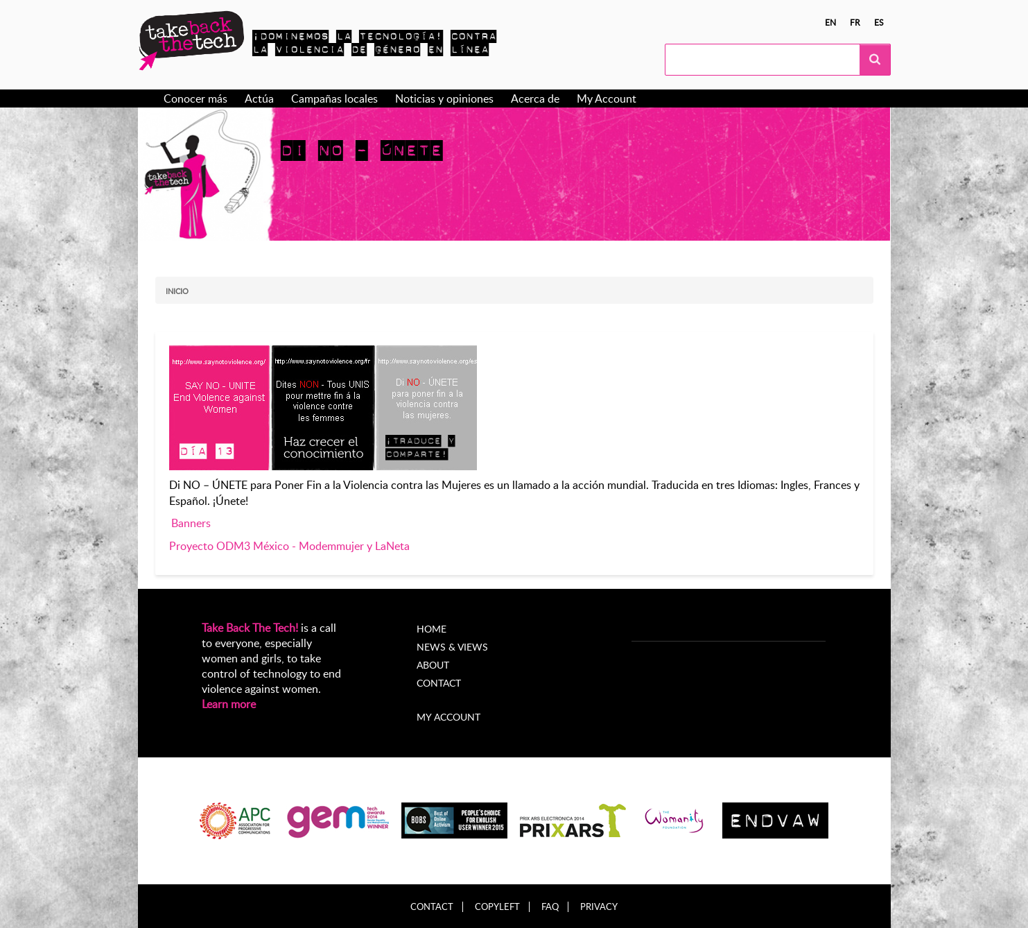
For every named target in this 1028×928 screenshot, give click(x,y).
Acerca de (535, 98)
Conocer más (195, 98)
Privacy (599, 906)
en (830, 22)
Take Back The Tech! (250, 627)
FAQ (550, 906)
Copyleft (497, 906)
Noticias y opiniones (444, 98)
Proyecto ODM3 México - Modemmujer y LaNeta (289, 545)
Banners (191, 523)
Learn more (229, 704)
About (433, 664)
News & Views (452, 646)
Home (431, 628)
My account (448, 716)
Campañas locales (334, 98)
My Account (606, 98)
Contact (439, 682)
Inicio (177, 291)
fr (855, 22)
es (879, 22)
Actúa (259, 98)
